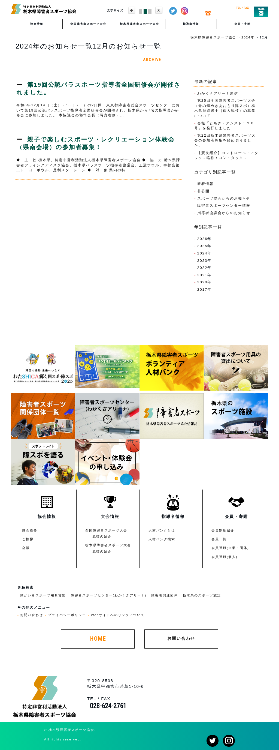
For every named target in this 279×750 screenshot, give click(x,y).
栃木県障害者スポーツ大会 (139, 23)
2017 (202, 289)
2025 (202, 246)
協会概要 (29, 530)
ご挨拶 (28, 539)
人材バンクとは (161, 530)
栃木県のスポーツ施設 (202, 595)
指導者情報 (191, 23)
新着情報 (205, 184)
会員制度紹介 (222, 530)
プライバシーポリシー (67, 615)
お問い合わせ (31, 615)
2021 (202, 275)
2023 (202, 261)
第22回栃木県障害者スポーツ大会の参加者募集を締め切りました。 (224, 140)
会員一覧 (219, 539)
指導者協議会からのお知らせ (223, 213)
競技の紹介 (101, 536)
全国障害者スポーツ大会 (88, 23)
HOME (98, 639)
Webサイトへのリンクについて (118, 615)
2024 (202, 253)
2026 (202, 239)
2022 (202, 268)
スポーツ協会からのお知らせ (223, 198)
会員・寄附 (242, 23)
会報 (26, 548)
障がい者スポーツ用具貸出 (43, 595)
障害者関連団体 (164, 595)
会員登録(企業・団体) (230, 548)
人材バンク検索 (161, 539)
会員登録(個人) (224, 557)
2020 (202, 282)
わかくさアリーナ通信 (217, 93)
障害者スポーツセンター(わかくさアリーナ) (109, 595)
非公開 (203, 191)
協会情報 (36, 23)
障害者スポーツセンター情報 (223, 205)
